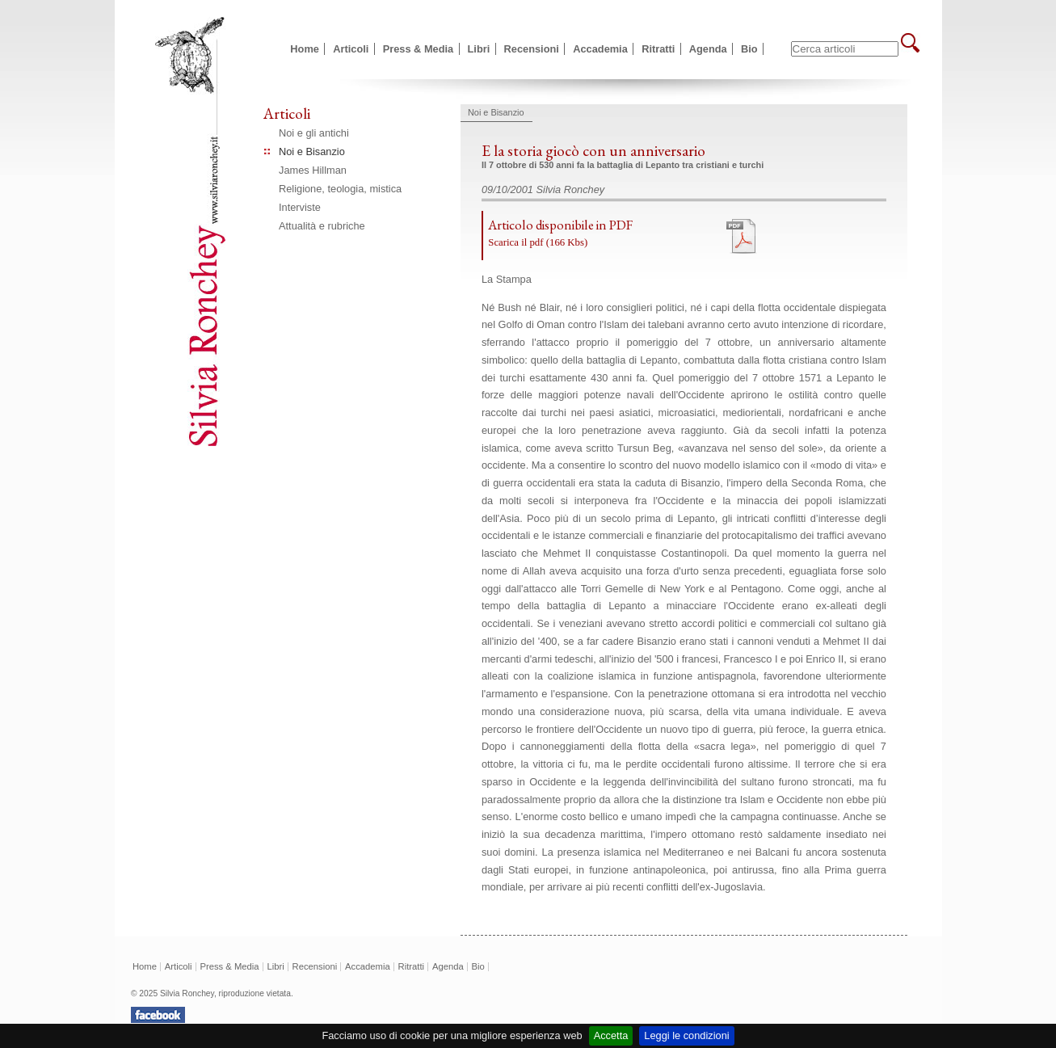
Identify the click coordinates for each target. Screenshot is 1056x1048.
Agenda (708, 49)
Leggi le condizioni (686, 1035)
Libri (479, 49)
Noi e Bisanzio (312, 151)
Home (304, 49)
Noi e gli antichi (314, 133)
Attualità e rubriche (322, 226)
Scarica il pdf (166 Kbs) (537, 242)
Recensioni (531, 49)
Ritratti (658, 49)
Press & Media (418, 49)
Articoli (350, 49)
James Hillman (313, 170)
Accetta (611, 1035)
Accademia (600, 49)
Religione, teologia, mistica (340, 189)
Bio (749, 49)
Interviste (300, 207)
